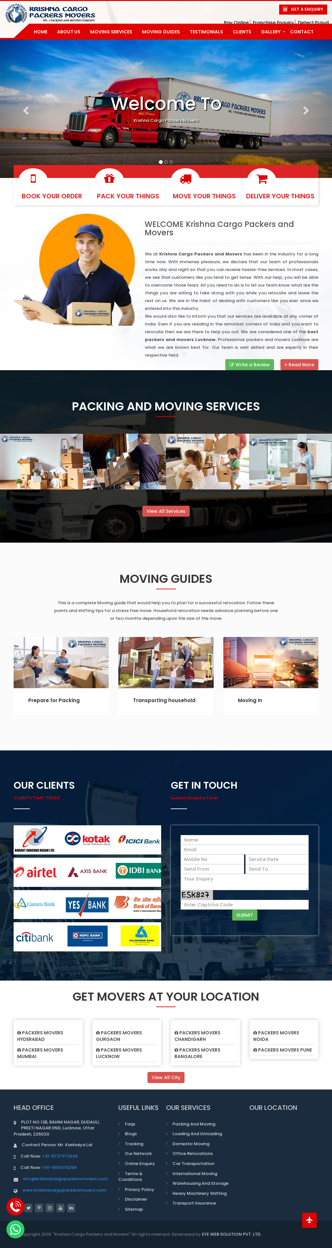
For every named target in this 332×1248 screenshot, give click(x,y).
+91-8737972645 (60, 1156)
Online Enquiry (140, 1163)
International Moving (194, 1174)
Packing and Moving (193, 1124)
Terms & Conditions (130, 1177)
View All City (166, 1077)
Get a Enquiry (307, 9)
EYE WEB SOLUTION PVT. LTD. (231, 1234)
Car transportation (193, 1163)
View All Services (166, 511)
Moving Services (111, 32)
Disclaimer (136, 1199)
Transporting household (164, 700)
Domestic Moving (190, 1144)
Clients (242, 32)
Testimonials (206, 32)
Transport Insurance (194, 1203)
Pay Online (236, 22)
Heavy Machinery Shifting (199, 1193)
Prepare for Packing (54, 700)
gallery (273, 32)
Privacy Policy (139, 1189)
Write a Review (250, 364)
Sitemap (134, 1209)
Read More (299, 364)
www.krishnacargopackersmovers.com (64, 1190)
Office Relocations (192, 1153)
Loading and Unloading (197, 1134)
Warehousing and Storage (200, 1183)
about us (68, 32)
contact (302, 32)
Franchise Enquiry (273, 22)
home (40, 32)
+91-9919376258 (59, 1167)
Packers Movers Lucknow (119, 1053)
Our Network (138, 1153)
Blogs (131, 1134)
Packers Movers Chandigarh (197, 1036)
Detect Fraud (313, 22)
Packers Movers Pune (282, 1050)
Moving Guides (161, 32)
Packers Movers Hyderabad (40, 1036)
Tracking (134, 1144)
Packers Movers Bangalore (197, 1053)
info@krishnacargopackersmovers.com (65, 1179)
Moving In (250, 700)
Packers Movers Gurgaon (119, 1036)
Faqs (130, 1124)
